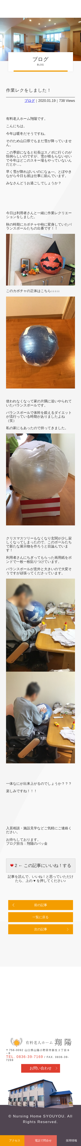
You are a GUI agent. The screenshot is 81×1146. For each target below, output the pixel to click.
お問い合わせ (41, 1068)
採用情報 (71, 1140)
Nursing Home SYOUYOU (38, 1116)
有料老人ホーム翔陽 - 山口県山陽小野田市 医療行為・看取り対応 (18, 9)
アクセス (14, 1140)
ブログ (29, 101)
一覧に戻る (40, 917)
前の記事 (40, 905)
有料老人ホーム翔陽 (40, 1042)
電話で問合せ (43, 1140)
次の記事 (40, 929)
